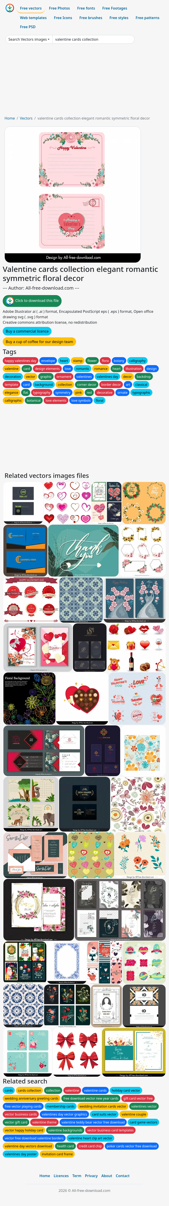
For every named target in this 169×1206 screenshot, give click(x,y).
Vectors (26, 118)
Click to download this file (32, 301)
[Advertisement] (84, 81)
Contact (123, 1175)
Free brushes (90, 17)
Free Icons (63, 17)
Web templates (33, 17)
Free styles (118, 17)
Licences (61, 1175)
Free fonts (86, 8)
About (106, 1175)
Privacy (91, 1175)
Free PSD (27, 26)
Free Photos (59, 8)
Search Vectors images (27, 39)
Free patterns (147, 17)
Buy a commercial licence (27, 331)
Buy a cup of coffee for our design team (39, 341)
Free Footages (114, 8)
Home (10, 118)
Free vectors (31, 8)
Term (76, 1175)
